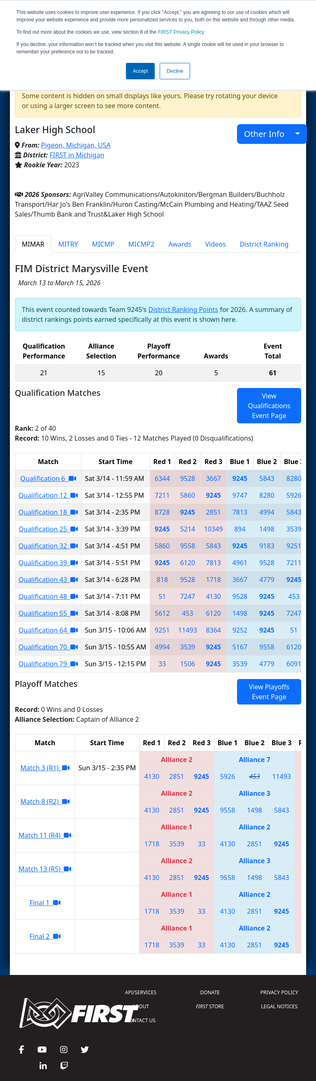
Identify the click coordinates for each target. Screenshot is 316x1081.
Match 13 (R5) (45, 868)
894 (239, 529)
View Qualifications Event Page (269, 405)
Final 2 (45, 936)
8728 (162, 512)
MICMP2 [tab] (141, 244)
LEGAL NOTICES (279, 1006)
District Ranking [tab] (264, 244)
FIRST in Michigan (77, 154)
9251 (294, 545)
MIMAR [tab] (33, 244)
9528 (187, 478)
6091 (294, 663)
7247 (187, 596)
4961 (240, 562)
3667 (213, 478)
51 (162, 596)
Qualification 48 (48, 596)
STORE (210, 1006)
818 (162, 579)
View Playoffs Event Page (269, 691)
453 (294, 596)
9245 (240, 478)
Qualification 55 (48, 613)
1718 (213, 579)
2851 (213, 512)
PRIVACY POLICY (279, 992)
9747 (240, 495)
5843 (266, 478)
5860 (187, 495)
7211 (162, 495)
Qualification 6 (48, 478)
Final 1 (45, 902)
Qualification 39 (48, 562)
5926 (294, 495)
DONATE (210, 992)
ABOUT (140, 1006)
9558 (187, 545)
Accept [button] (140, 71)
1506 (187, 663)
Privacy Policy (181, 32)
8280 (294, 478)
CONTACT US (141, 1020)
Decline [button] (175, 71)
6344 (162, 478)
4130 (213, 596)
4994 (266, 512)
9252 (240, 630)
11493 (187, 630)
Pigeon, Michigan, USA (76, 145)
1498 (266, 529)
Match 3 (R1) (45, 767)
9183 (266, 545)
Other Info (268, 133)
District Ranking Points (183, 309)
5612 (162, 613)
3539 (294, 529)
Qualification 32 (48, 545)
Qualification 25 (48, 529)
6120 (187, 562)
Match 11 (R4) (45, 835)
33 (162, 663)
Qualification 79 (48, 663)
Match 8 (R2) (45, 801)
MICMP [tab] (103, 244)
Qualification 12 (48, 495)
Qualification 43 (48, 579)
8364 (213, 630)
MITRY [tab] (68, 244)
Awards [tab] (179, 244)
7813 (240, 512)
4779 (266, 579)
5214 (187, 529)
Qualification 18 (48, 512)
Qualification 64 (48, 630)
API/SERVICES (140, 992)
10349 (213, 529)
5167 (240, 646)
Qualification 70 (48, 646)
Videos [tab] (215, 244)
